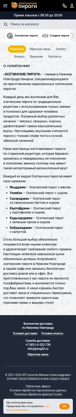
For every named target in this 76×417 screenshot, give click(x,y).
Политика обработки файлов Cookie (38, 394)
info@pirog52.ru (38, 348)
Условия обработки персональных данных (38, 390)
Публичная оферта (38, 386)
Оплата (61, 49)
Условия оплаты (52, 333)
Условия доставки (25, 333)
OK (64, 406)
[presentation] (3, 35)
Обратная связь (39, 49)
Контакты (55, 56)
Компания (17, 49)
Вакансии (36, 56)
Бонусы (19, 56)
